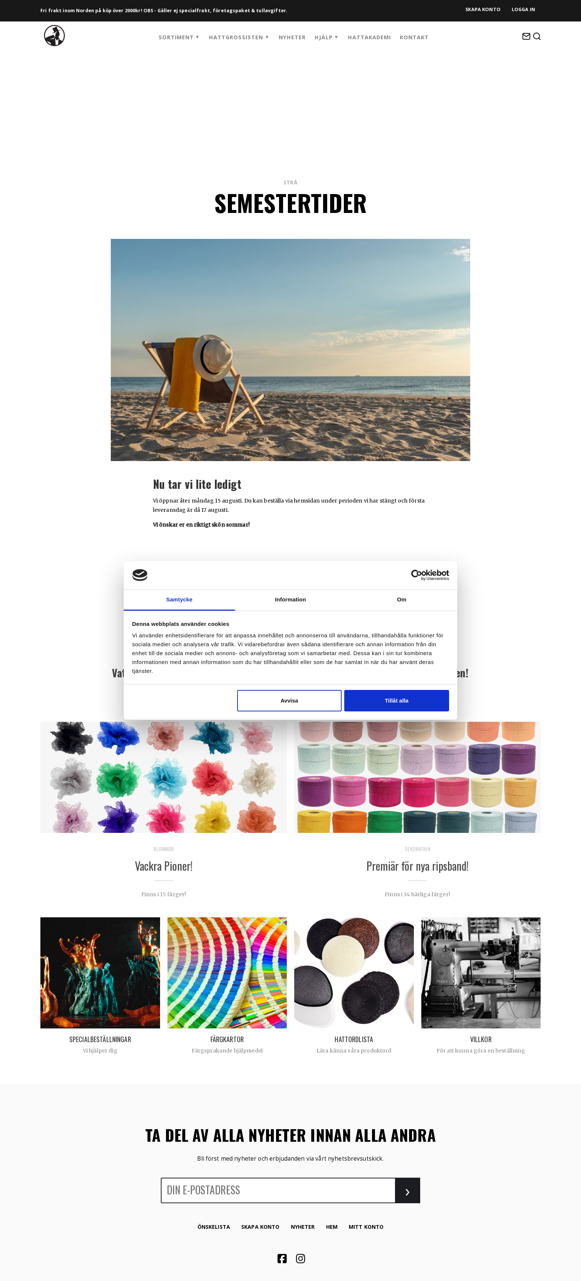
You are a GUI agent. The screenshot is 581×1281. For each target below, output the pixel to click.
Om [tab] (401, 599)
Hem (332, 1226)
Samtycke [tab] (179, 599)
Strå (290, 182)
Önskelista (213, 1226)
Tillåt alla (396, 700)
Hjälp (324, 37)
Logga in (523, 9)
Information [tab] (290, 599)
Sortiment (176, 37)
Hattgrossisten (236, 37)
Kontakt (414, 37)
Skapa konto (483, 9)
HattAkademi (369, 37)
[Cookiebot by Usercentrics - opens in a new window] (416, 575)
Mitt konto (366, 1226)
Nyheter (292, 37)
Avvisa (289, 700)
